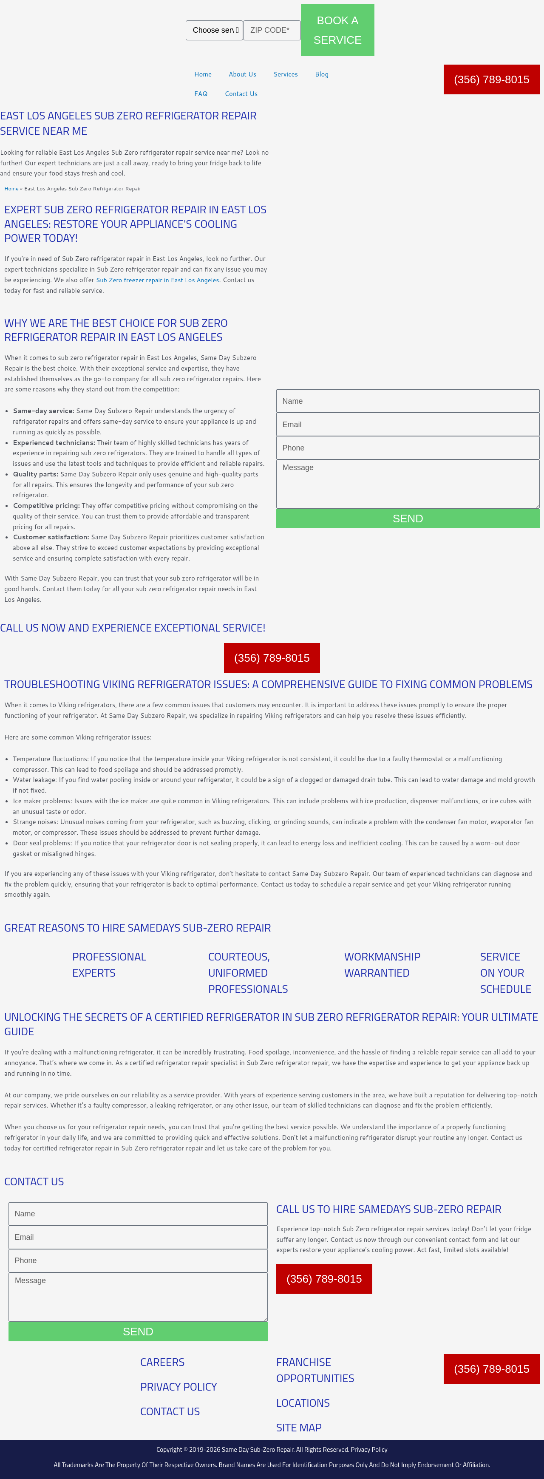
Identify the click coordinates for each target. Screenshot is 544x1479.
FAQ (201, 93)
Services (285, 74)
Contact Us (241, 93)
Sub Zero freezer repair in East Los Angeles (160, 279)
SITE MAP (299, 1427)
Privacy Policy (369, 1449)
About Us (242, 74)
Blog (322, 74)
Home (203, 74)
